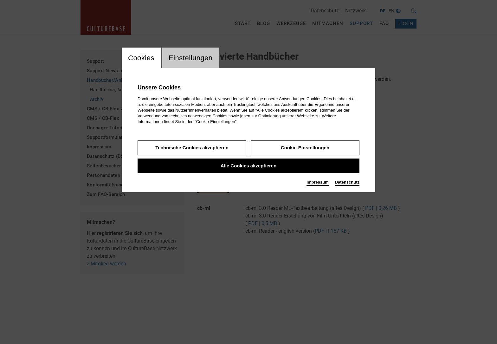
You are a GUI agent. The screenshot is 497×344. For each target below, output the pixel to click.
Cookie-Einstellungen (305, 147)
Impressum (317, 182)
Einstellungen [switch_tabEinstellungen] (191, 58)
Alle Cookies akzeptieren (249, 165)
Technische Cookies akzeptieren (192, 147)
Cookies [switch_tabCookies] (141, 58)
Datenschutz (347, 182)
